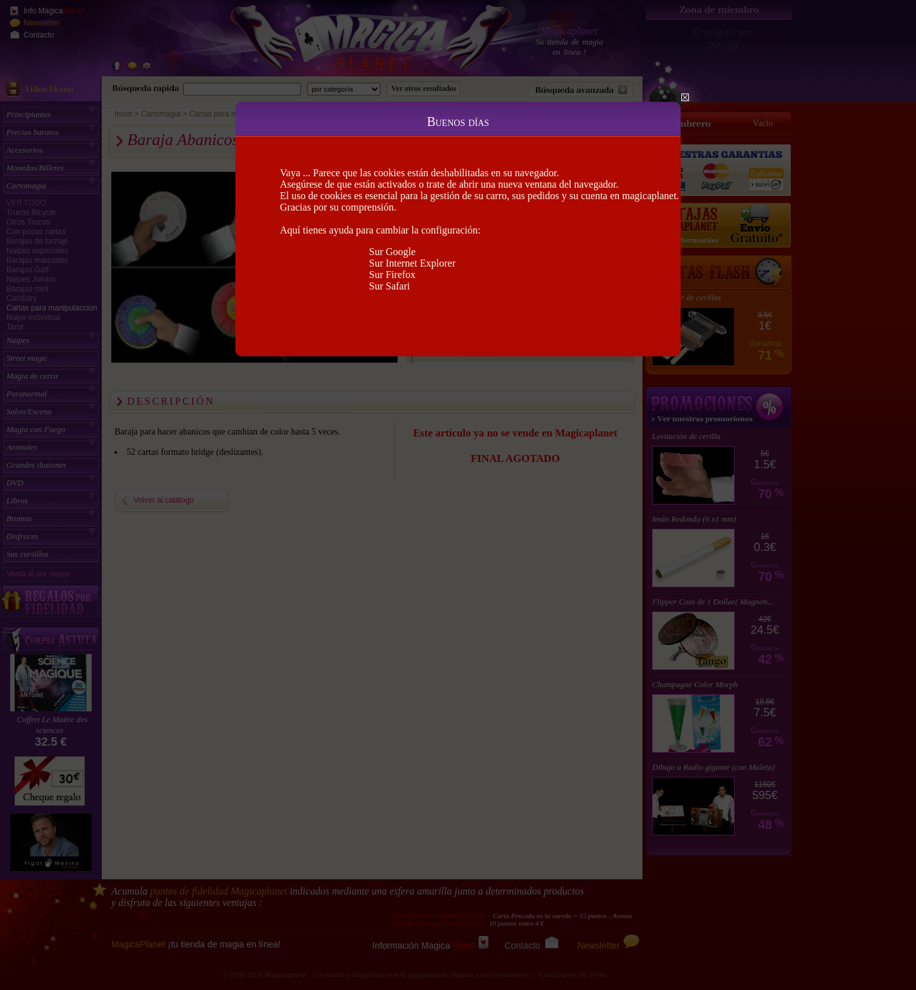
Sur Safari (389, 286)
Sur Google (392, 251)
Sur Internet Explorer (412, 263)
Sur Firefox (392, 274)
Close (685, 97)
